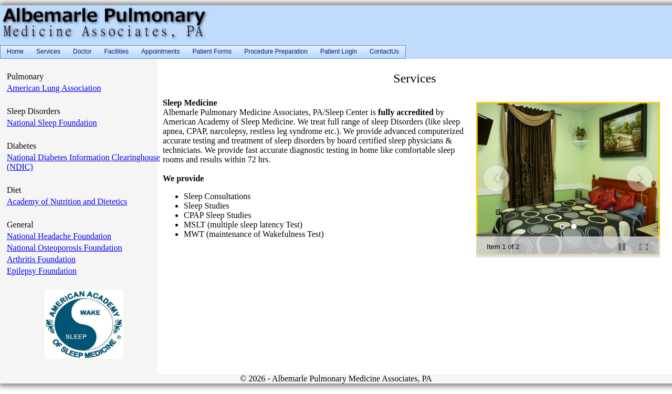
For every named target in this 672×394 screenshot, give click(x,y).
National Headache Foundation (59, 236)
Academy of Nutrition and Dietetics (67, 201)
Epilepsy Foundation (42, 270)
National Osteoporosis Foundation (64, 247)
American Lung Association (54, 88)
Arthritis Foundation (41, 259)
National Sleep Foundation (52, 122)
